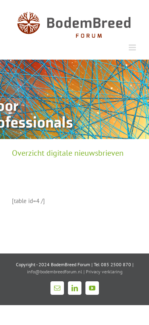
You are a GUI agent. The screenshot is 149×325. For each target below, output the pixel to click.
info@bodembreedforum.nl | (56, 272)
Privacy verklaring (104, 272)
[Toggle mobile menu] (133, 47)
